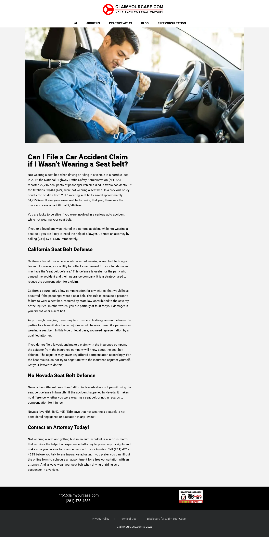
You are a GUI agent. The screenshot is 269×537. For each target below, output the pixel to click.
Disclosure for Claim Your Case (166, 518)
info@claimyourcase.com (78, 495)
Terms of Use (128, 518)
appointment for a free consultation (94, 459)
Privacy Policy (100, 518)
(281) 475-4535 (78, 501)
